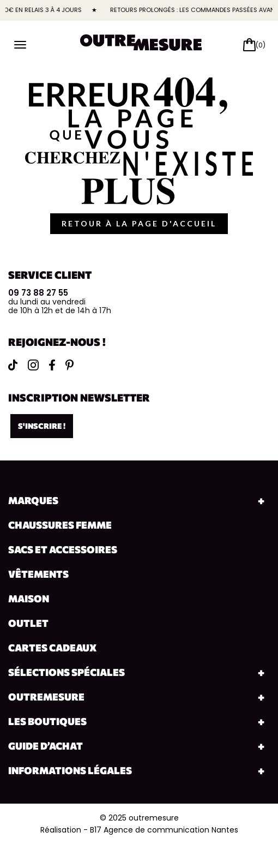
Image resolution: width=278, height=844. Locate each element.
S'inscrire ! (41, 425)
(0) (260, 45)
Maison (28, 598)
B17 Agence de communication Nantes (164, 829)
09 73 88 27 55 (38, 292)
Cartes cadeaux (52, 648)
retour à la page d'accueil (139, 223)
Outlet (28, 623)
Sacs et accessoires (62, 549)
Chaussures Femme (60, 525)
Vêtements (38, 574)
